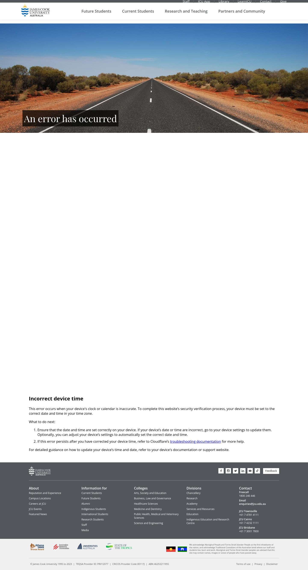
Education (192, 514)
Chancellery (193, 493)
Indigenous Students (93, 509)
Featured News (38, 514)
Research (192, 498)
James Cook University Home (35, 13)
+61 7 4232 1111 (249, 523)
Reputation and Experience (45, 493)
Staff (186, 3)
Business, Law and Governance (152, 498)
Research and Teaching (186, 14)
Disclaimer (272, 564)
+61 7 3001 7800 (249, 531)
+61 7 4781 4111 (249, 515)
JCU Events (35, 509)
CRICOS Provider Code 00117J (128, 564)
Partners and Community (241, 14)
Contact (266, 3)
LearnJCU (244, 3)
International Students (94, 514)
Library (224, 3)
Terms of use (243, 564)
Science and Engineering (148, 523)
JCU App (204, 3)
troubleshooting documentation (195, 441)
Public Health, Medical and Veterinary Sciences (156, 516)
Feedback (271, 471)
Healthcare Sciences (146, 504)
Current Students (138, 14)
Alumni (85, 504)
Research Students (92, 519)
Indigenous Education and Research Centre (208, 521)
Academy (192, 504)
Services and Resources (201, 509)
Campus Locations (40, 498)
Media (85, 530)
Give (283, 3)
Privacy (258, 564)
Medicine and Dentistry (147, 509)
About (34, 488)
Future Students (96, 14)
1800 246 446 (247, 496)
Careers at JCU (37, 504)
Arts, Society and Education (150, 493)
